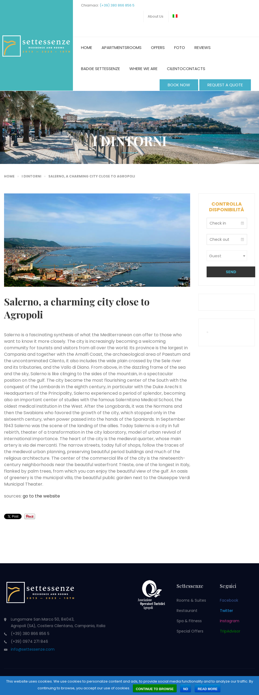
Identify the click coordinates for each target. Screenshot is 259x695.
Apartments (114, 47)
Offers (158, 47)
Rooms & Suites (191, 600)
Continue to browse (155, 689)
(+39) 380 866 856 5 (117, 5)
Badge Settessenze (100, 68)
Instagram (229, 621)
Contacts (194, 68)
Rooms (134, 47)
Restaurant (187, 610)
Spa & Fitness (189, 621)
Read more (207, 689)
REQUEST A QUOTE (225, 85)
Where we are (143, 68)
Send (231, 272)
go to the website (41, 496)
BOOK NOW (179, 85)
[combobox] (227, 255)
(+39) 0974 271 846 (29, 641)
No (185, 689)
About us (155, 16)
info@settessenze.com (33, 649)
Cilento (175, 68)
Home (86, 47)
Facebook (229, 600)
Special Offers (190, 631)
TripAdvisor (230, 631)
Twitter (226, 610)
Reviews (202, 47)
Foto (179, 47)
